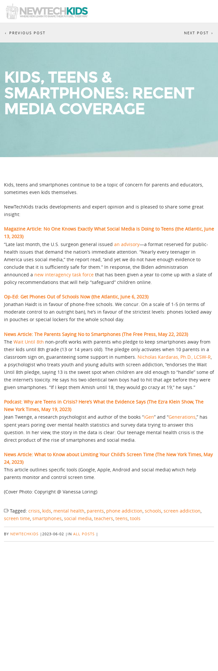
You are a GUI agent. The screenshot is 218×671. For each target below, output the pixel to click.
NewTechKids (24, 533)
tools (135, 518)
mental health (68, 511)
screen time (17, 518)
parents (95, 511)
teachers (103, 518)
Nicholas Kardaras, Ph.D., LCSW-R (174, 357)
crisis (34, 511)
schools (153, 511)
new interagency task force (64, 274)
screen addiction (182, 511)
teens (121, 518)
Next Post (196, 32)
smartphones (47, 518)
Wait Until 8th (29, 342)
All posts (84, 533)
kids (46, 511)
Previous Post (27, 32)
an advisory (127, 244)
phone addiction (124, 511)
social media (78, 518)
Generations (182, 417)
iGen (149, 417)
